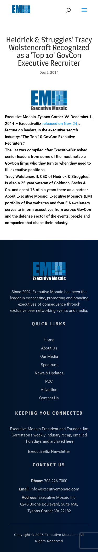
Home (49, 340)
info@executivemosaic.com (55, 489)
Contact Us (49, 398)
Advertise (49, 389)
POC (49, 381)
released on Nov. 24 (59, 123)
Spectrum (49, 364)
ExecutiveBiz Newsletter (49, 451)
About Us (49, 348)
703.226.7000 (55, 481)
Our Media (49, 356)
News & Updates (49, 373)
